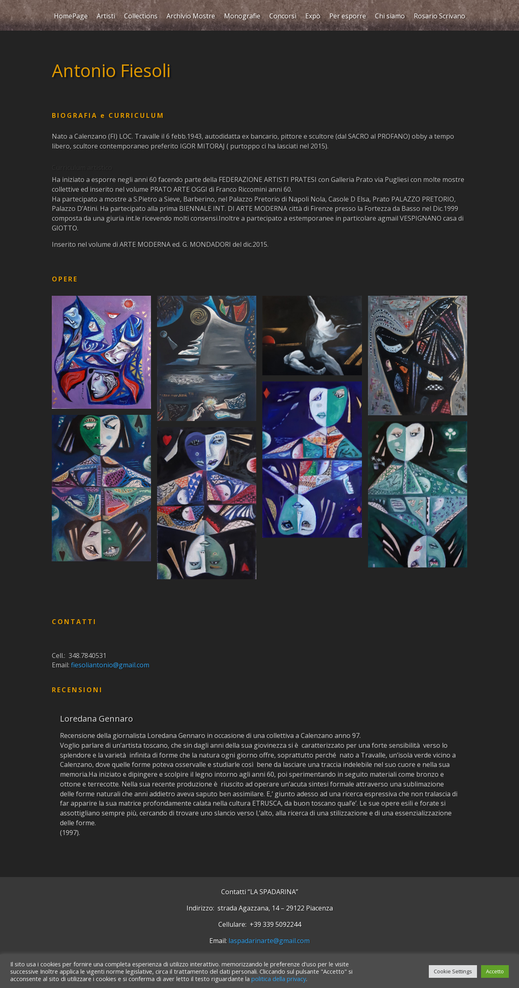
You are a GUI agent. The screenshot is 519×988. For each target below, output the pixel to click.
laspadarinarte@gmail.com (269, 940)
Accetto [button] (495, 971)
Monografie (242, 16)
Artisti (106, 16)
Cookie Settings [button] (453, 971)
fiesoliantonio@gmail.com (110, 664)
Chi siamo (390, 16)
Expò (312, 16)
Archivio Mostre (190, 16)
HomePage (71, 16)
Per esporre (347, 16)
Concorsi (282, 16)
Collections (140, 16)
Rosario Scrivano (439, 16)
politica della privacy (278, 979)
